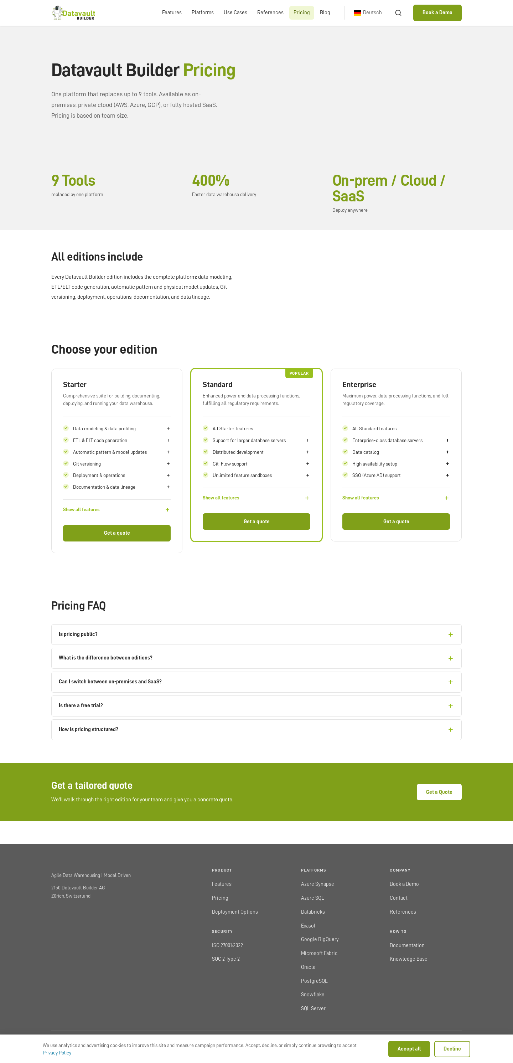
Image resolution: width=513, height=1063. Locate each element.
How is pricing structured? (256, 729)
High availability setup (401, 463)
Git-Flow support (261, 463)
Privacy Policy (57, 1052)
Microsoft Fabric (319, 953)
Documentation (407, 945)
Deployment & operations (122, 475)
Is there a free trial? (256, 705)
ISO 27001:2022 (227, 945)
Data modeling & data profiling (122, 428)
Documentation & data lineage (122, 486)
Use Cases (235, 12)
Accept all (409, 1049)
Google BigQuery (320, 939)
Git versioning (122, 463)
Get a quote (117, 533)
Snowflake (313, 994)
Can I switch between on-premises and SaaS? (256, 681)
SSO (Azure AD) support (401, 475)
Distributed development (261, 452)
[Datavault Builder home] (73, 13)
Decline (452, 1049)
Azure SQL (312, 898)
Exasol (308, 926)
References (270, 12)
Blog (325, 12)
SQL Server (313, 1008)
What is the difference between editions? (256, 658)
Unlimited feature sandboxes (261, 475)
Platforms (203, 12)
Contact (399, 898)
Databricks (313, 912)
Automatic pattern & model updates (122, 452)
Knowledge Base (409, 959)
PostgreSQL (314, 981)
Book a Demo (437, 12)
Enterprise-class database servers (401, 440)
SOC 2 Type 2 (226, 959)
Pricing (302, 12)
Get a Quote (439, 792)
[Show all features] (117, 509)
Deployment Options (235, 912)
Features (172, 12)
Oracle (308, 967)
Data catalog (401, 452)
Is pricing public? (256, 634)
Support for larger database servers (261, 440)
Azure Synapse (317, 884)
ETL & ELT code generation (122, 440)
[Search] (398, 12)
